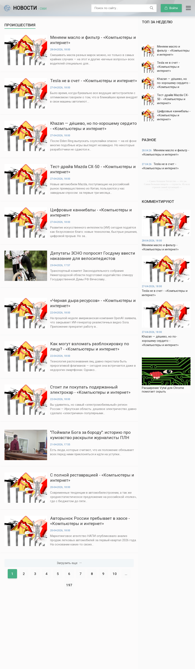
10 (115, 574)
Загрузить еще (69, 563)
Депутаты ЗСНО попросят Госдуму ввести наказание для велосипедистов (92, 256)
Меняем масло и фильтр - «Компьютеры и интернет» (93, 40)
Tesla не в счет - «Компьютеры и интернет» (93, 80)
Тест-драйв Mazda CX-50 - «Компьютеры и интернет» (93, 169)
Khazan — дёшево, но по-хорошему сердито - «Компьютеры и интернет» (93, 126)
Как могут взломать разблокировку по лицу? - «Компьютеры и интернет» (89, 346)
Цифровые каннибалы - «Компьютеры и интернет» (91, 212)
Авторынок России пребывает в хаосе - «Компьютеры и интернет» (90, 521)
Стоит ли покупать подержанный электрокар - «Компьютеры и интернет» (90, 390)
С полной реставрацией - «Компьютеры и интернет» (92, 478)
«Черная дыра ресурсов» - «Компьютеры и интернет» (93, 303)
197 (69, 585)
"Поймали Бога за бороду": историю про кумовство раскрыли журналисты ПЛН (90, 435)
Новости (29, 8)
